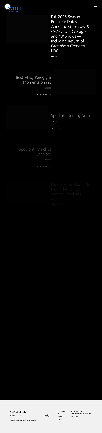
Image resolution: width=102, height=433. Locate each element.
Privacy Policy (76, 411)
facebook (61, 416)
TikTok (60, 419)
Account (74, 416)
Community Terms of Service (81, 414)
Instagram (62, 411)
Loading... (3, 399)
